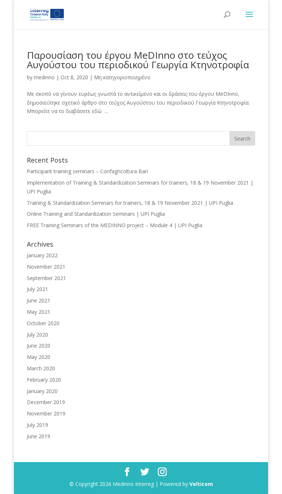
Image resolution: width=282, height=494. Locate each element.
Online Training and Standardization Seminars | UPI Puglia (96, 213)
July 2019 (37, 424)
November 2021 (46, 266)
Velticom (201, 483)
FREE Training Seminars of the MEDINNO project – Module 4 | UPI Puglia (114, 225)
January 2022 (42, 255)
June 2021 (38, 300)
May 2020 (38, 356)
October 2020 (43, 323)
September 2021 (46, 278)
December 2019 (46, 402)
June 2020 (38, 345)
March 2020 (41, 368)
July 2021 (37, 289)
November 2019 (46, 413)
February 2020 (44, 379)
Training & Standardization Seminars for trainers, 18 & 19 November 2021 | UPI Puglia (130, 202)
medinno (44, 77)
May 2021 (38, 311)
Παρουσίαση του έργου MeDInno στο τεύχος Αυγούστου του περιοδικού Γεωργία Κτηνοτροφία (138, 59)
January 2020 (42, 391)
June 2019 (38, 436)
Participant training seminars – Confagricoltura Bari (87, 171)
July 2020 (37, 334)
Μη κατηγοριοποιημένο (122, 77)
